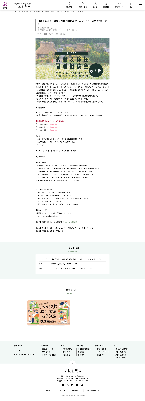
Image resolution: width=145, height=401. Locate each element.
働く (131, 7)
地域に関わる (101, 352)
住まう (95, 7)
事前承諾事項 (67, 352)
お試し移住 (66, 358)
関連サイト (76, 394)
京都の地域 (83, 7)
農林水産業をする (122, 358)
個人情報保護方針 (93, 394)
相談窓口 (81, 358)
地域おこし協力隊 (122, 352)
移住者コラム (120, 7)
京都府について (47, 352)
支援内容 (81, 355)
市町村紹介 (46, 355)
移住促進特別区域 (84, 352)
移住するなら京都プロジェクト (25, 358)
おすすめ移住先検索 (49, 358)
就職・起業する (121, 355)
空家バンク (66, 355)
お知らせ (62, 394)
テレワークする (121, 361)
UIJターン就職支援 (70, 222)
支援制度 (106, 7)
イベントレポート (103, 355)
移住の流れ (69, 7)
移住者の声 (101, 358)
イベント (17, 354)
